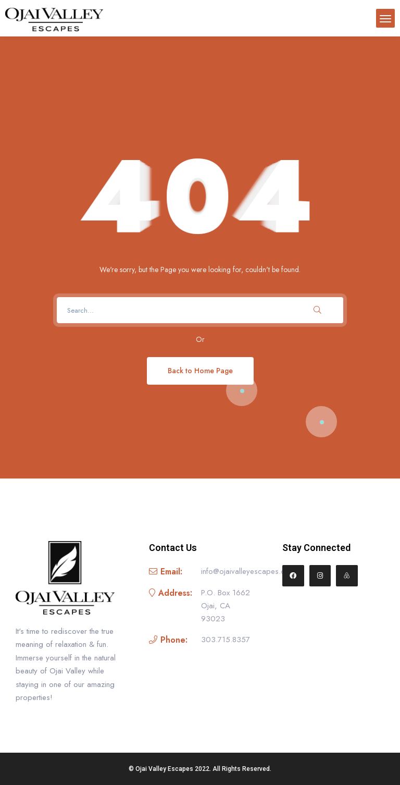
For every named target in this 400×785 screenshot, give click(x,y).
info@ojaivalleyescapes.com (248, 571)
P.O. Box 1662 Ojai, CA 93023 (225, 605)
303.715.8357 (225, 639)
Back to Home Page (200, 370)
